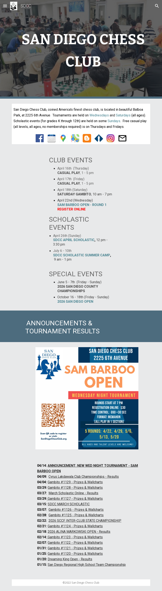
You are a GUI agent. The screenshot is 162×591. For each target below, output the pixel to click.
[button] (5, 6)
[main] (81, 49)
